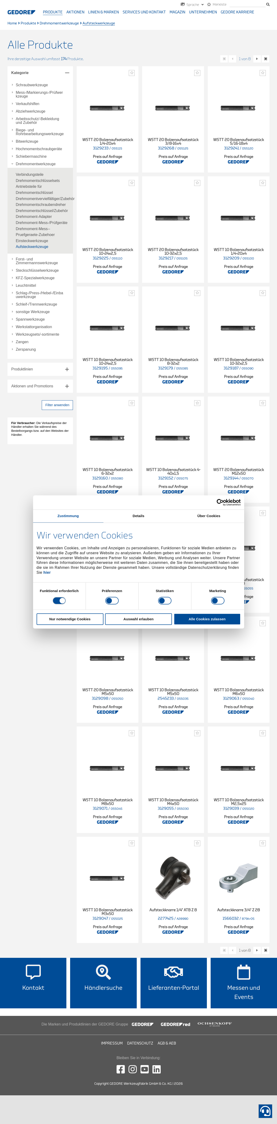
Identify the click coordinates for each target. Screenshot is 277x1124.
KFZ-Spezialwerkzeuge (35, 278)
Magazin (177, 12)
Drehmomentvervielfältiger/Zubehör (45, 199)
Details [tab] (138, 516)
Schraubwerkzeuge (32, 85)
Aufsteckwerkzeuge (32, 247)
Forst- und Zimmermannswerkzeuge (37, 261)
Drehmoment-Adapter (34, 217)
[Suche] (248, 5)
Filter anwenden (57, 405)
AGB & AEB (167, 1043)
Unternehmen (203, 12)
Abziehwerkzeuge (30, 111)
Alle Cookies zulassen (207, 619)
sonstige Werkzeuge (33, 312)
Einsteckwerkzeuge (32, 241)
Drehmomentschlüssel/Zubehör (42, 211)
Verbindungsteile (29, 175)
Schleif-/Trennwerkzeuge (36, 304)
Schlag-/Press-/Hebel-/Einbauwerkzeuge (39, 295)
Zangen (22, 342)
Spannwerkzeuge (30, 319)
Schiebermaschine (31, 156)
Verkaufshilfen (27, 104)
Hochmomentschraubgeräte (39, 149)
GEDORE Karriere (237, 12)
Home (12, 23)
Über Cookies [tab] (208, 516)
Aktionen (75, 12)
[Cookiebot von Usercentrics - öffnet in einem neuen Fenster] (220, 502)
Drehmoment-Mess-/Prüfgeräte (42, 223)
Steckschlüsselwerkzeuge (37, 270)
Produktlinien (22, 369)
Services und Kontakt (144, 12)
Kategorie (20, 73)
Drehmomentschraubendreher (41, 205)
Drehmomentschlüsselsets (38, 181)
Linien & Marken (103, 12)
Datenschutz (140, 1043)
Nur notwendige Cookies (70, 619)
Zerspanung (26, 349)
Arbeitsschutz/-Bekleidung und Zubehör (37, 121)
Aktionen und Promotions (32, 386)
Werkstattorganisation (34, 327)
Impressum (112, 1043)
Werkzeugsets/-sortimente (37, 334)
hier (47, 572)
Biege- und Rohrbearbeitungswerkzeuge (40, 132)
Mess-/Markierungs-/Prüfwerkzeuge (39, 94)
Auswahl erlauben (138, 619)
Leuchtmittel (26, 285)
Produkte (53, 12)
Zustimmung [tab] (68, 516)
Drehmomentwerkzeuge (59, 23)
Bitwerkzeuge (27, 141)
